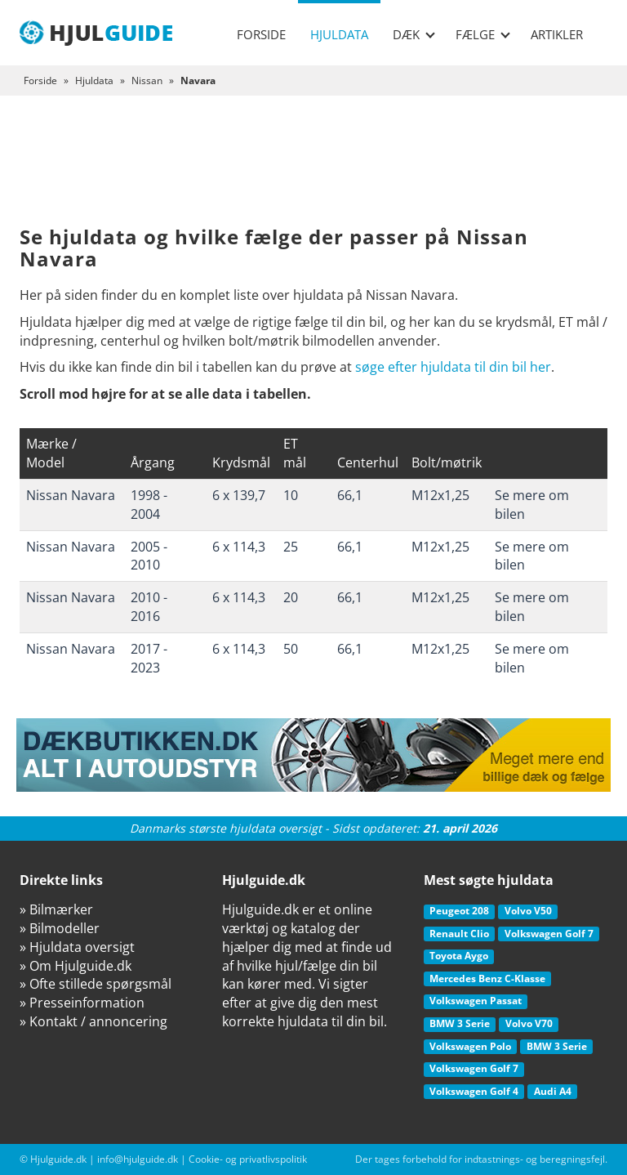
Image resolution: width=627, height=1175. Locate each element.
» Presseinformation (82, 1003)
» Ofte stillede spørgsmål (95, 984)
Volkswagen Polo (470, 1046)
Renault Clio (459, 933)
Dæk (414, 34)
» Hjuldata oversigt (77, 947)
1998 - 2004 (149, 504)
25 (290, 547)
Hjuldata (339, 34)
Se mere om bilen (532, 504)
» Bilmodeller (60, 928)
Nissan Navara (70, 495)
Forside (261, 34)
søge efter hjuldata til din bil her (453, 367)
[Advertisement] (313, 173)
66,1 (349, 495)
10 (290, 495)
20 (290, 597)
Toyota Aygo (458, 956)
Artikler (557, 34)
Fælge (483, 34)
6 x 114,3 (238, 547)
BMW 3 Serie (459, 1023)
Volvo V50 (528, 911)
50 (290, 649)
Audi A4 (552, 1091)
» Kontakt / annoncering (93, 1021)
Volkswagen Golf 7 (549, 933)
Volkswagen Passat (475, 1000)
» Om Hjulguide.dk (75, 966)
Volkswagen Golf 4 (473, 1091)
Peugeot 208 (459, 911)
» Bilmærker (56, 909)
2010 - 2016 (149, 606)
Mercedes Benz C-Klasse (487, 978)
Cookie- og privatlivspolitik (248, 1159)
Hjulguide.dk (58, 1159)
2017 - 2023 (149, 658)
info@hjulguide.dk (137, 1159)
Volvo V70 (529, 1023)
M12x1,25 (440, 495)
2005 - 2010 (149, 556)
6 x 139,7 (238, 495)
